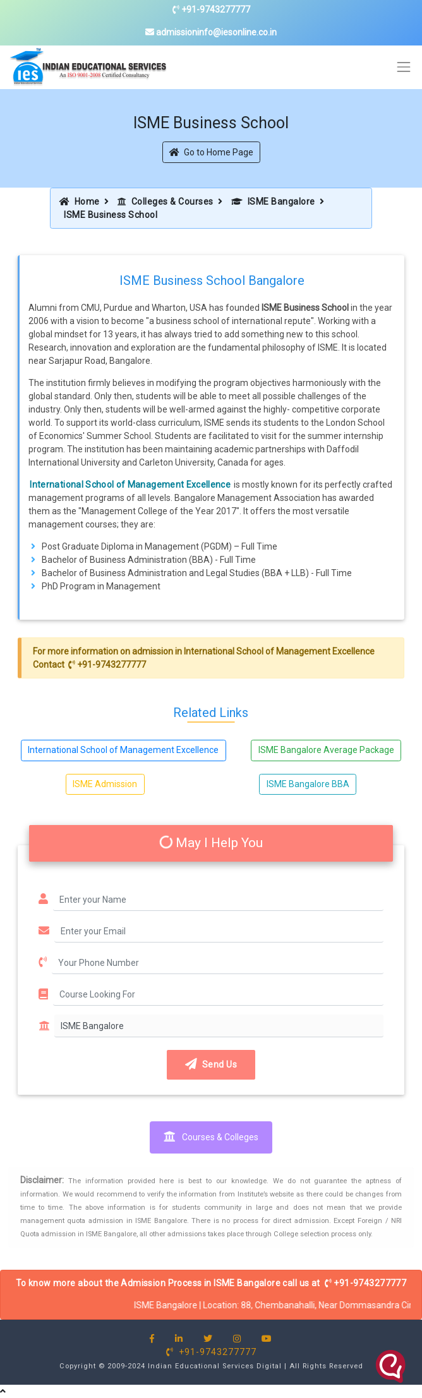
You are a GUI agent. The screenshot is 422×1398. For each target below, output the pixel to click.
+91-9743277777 (211, 9)
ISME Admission (105, 784)
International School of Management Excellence (130, 484)
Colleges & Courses (166, 201)
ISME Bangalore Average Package (326, 750)
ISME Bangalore (273, 201)
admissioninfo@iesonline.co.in (211, 32)
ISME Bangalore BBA (308, 784)
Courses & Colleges (211, 1137)
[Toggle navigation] (404, 67)
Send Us (211, 1064)
